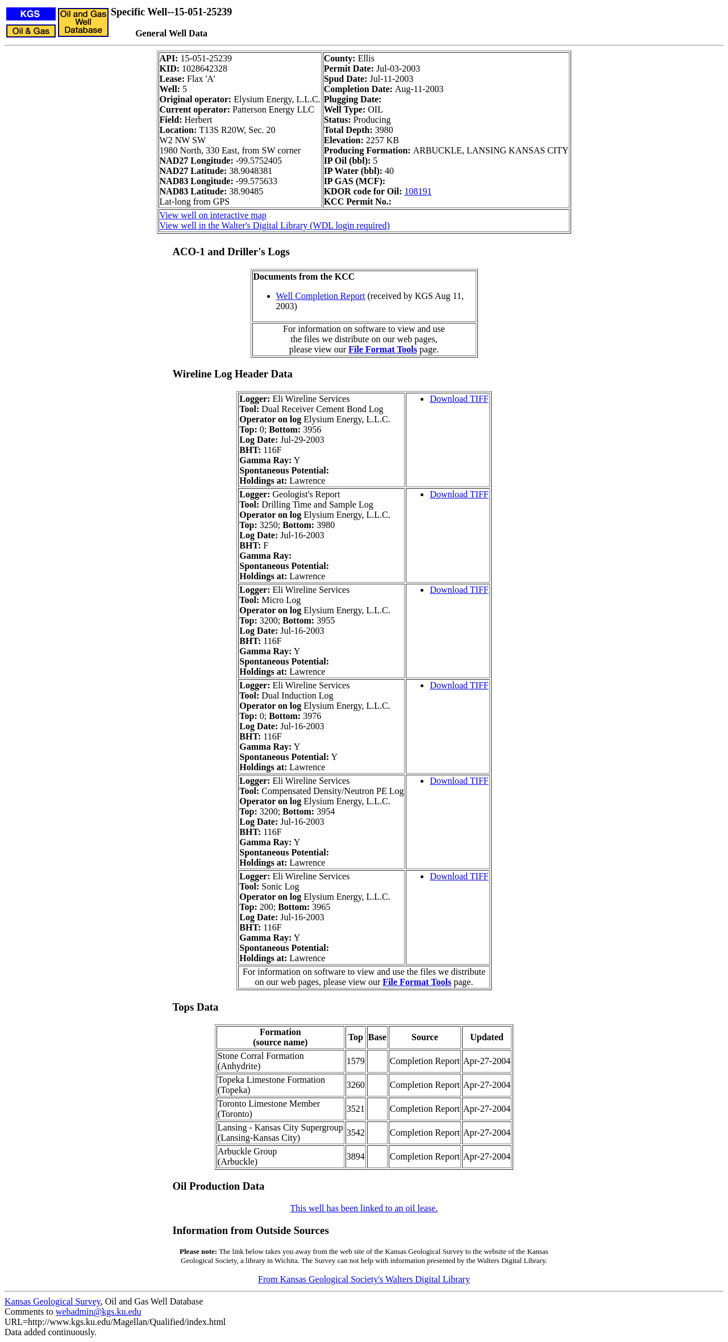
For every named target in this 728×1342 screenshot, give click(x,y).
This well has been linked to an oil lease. (364, 1208)
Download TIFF (459, 399)
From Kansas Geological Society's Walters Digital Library (364, 1279)
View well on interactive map (213, 215)
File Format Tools (382, 349)
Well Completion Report (320, 296)
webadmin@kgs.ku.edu (99, 1311)
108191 (418, 191)
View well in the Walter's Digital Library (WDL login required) (275, 225)
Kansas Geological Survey (53, 1301)
